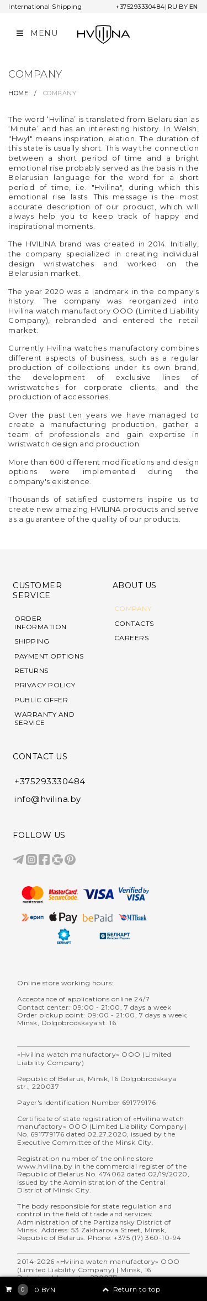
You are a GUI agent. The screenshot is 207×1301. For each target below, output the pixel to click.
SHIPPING (31, 641)
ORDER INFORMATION (40, 622)
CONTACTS (134, 624)
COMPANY (133, 609)
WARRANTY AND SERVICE (44, 718)
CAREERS (131, 638)
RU (173, 7)
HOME (19, 93)
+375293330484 (140, 7)
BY (183, 7)
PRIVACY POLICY (44, 685)
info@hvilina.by (47, 799)
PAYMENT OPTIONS (49, 656)
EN (193, 7)
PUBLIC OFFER (41, 700)
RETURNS (31, 671)
